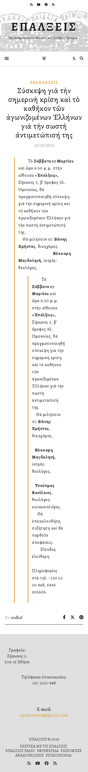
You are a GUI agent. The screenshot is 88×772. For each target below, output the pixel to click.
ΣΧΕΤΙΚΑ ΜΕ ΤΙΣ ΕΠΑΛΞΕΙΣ (43, 746)
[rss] (31, 5)
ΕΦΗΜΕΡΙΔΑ (48, 750)
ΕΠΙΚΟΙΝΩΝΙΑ (59, 755)
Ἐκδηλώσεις (44, 82)
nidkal (16, 617)
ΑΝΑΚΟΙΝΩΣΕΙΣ (29, 755)
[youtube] (39, 5)
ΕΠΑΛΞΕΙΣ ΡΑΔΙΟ (20, 750)
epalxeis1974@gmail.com (44, 715)
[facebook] (46, 5)
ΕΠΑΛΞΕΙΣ (44, 26)
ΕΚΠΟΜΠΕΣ (71, 750)
